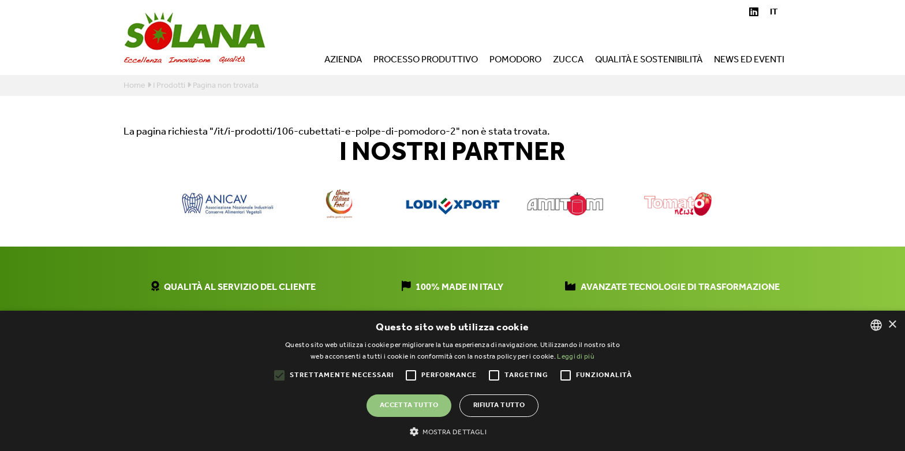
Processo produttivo (425, 61)
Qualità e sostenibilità (648, 61)
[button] (452, 431)
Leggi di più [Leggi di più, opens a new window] (575, 356)
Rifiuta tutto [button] (499, 405)
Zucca (568, 61)
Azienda (343, 61)
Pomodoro (515, 61)
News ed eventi (749, 61)
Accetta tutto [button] (409, 405)
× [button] (892, 324)
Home (134, 86)
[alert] (452, 381)
